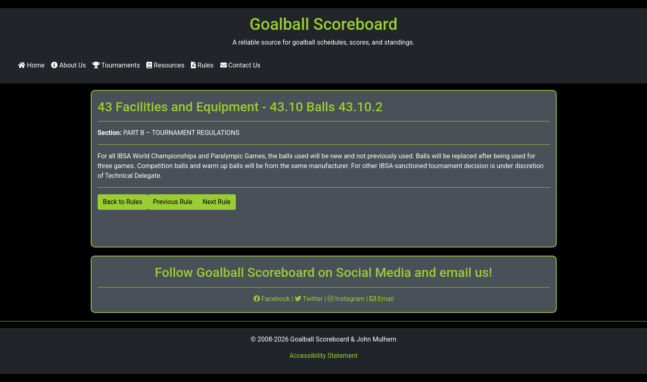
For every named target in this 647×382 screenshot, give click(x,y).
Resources (165, 65)
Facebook (272, 299)
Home (31, 65)
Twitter (310, 299)
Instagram (347, 299)
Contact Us (240, 65)
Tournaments (116, 65)
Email (381, 299)
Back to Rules (123, 202)
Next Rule (217, 202)
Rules (202, 65)
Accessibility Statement (323, 356)
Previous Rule (173, 202)
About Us (68, 65)
